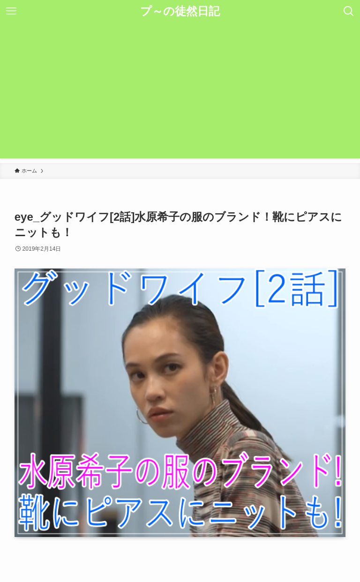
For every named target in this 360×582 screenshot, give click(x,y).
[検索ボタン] (349, 11)
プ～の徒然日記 (180, 11)
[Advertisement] (180, 92)
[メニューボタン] (11, 11)
